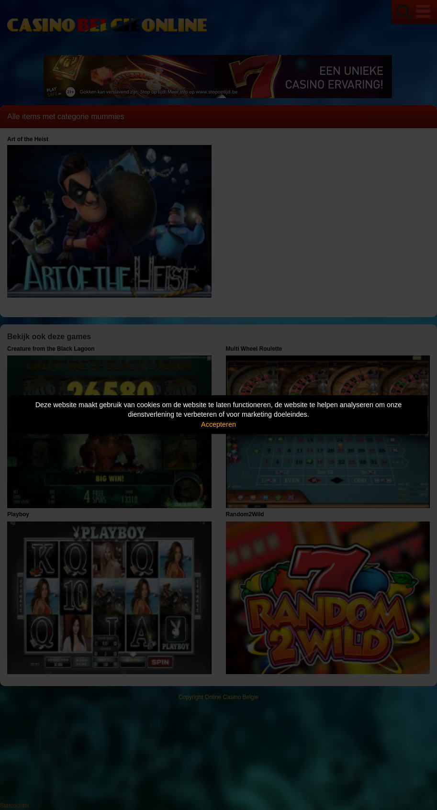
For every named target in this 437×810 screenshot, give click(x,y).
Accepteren (218, 424)
